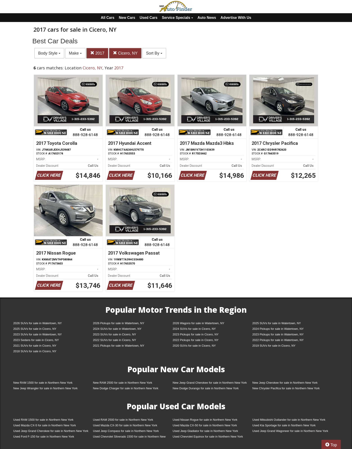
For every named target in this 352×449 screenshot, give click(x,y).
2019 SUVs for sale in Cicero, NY (273, 345)
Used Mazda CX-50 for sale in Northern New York (205, 425)
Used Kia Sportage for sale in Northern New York (284, 425)
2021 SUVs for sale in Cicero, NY (34, 345)
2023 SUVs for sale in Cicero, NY (114, 334)
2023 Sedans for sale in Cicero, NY (36, 340)
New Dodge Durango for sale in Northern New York (206, 388)
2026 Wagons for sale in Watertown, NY (198, 323)
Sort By (154, 53)
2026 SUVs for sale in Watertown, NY (37, 323)
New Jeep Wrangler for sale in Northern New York (45, 388)
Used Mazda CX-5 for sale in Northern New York (44, 425)
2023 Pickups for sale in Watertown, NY (278, 334)
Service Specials (177, 18)
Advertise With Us (235, 18)
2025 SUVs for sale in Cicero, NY (34, 328)
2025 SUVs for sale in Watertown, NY (276, 323)
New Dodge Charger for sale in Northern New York (125, 388)
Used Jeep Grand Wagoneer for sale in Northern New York (290, 431)
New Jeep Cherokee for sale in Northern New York (284, 382)
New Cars (127, 18)
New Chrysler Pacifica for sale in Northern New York (286, 388)
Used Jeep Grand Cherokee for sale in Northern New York (50, 431)
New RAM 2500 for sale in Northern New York (122, 382)
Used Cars (148, 18)
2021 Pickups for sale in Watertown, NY (118, 345)
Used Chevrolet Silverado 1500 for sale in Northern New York (129, 437)
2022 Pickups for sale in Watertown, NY (278, 340)
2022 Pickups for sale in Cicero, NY (195, 340)
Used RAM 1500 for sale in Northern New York (43, 419)
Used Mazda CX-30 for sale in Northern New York (125, 425)
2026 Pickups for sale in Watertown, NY (118, 323)
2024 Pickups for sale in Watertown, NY (278, 328)
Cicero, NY (125, 53)
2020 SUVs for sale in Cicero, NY (194, 345)
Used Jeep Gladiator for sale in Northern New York (205, 431)
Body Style (49, 53)
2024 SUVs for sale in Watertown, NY (117, 328)
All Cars (107, 18)
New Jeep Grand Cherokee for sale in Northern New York (210, 382)
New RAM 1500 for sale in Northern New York (43, 382)
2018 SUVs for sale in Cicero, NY (34, 351)
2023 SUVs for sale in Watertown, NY (37, 334)
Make (75, 53)
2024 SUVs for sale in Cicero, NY (194, 328)
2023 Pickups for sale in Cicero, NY (195, 334)
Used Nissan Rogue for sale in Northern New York (205, 419)
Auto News (207, 18)
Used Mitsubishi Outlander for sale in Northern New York (288, 419)
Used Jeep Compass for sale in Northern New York (126, 431)
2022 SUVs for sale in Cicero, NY (114, 340)
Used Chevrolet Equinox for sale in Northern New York (208, 436)
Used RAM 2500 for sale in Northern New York (123, 419)
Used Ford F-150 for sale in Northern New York (43, 436)
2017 (97, 53)
